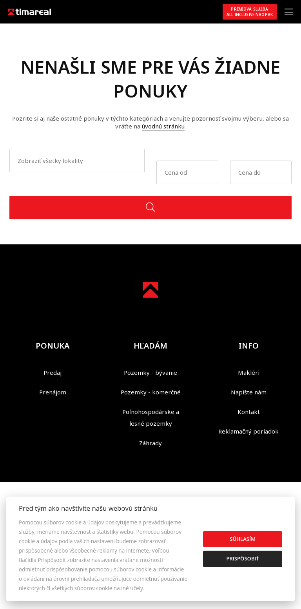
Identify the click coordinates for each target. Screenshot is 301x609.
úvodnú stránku (163, 126)
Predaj (53, 372)
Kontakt (249, 412)
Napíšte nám (249, 392)
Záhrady (150, 443)
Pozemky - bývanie (150, 372)
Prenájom (52, 392)
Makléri (248, 372)
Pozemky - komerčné (151, 392)
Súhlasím (243, 538)
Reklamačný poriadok (248, 431)
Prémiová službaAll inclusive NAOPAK (250, 11)
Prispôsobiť (242, 558)
